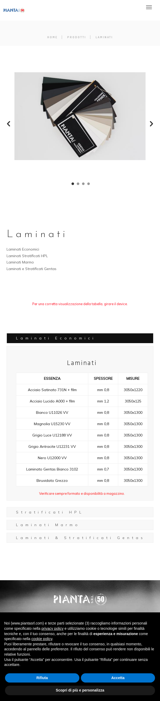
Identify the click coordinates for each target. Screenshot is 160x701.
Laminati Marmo (20, 262)
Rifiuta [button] (42, 678)
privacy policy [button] (53, 628)
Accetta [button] (118, 678)
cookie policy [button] (42, 639)
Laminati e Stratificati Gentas (31, 268)
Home (52, 37)
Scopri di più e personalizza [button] (80, 690)
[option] (80, 116)
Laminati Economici (23, 249)
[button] (8, 123)
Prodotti (76, 37)
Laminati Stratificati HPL (27, 255)
